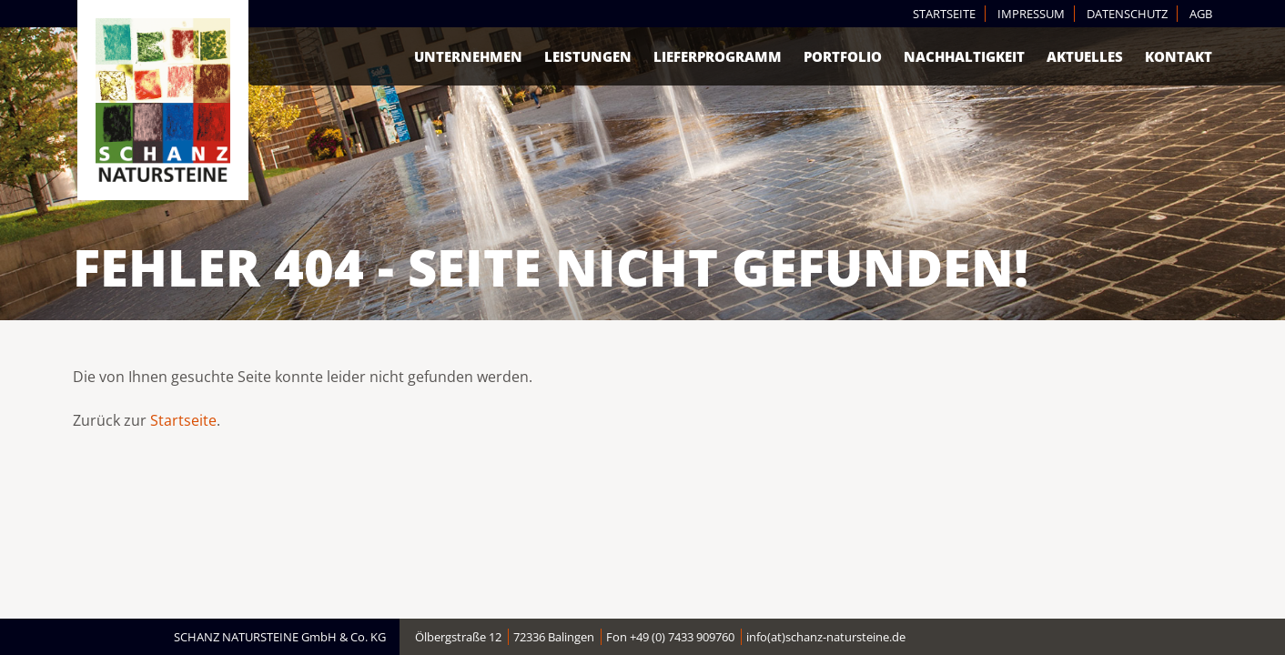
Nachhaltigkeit (964, 56)
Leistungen (588, 56)
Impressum (1031, 13)
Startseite (944, 13)
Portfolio (843, 56)
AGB (1200, 13)
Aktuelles (1085, 56)
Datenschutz (1127, 13)
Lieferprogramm (717, 56)
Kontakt (1178, 56)
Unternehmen (468, 56)
